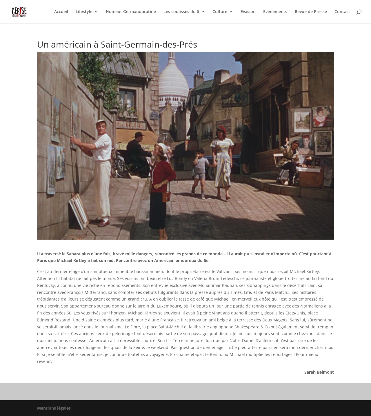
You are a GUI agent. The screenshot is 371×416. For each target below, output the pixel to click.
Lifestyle (84, 12)
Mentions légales (54, 408)
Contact (342, 12)
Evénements (275, 12)
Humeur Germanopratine (131, 12)
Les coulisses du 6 (181, 12)
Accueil (61, 12)
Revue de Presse (311, 12)
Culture (219, 12)
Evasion (248, 12)
